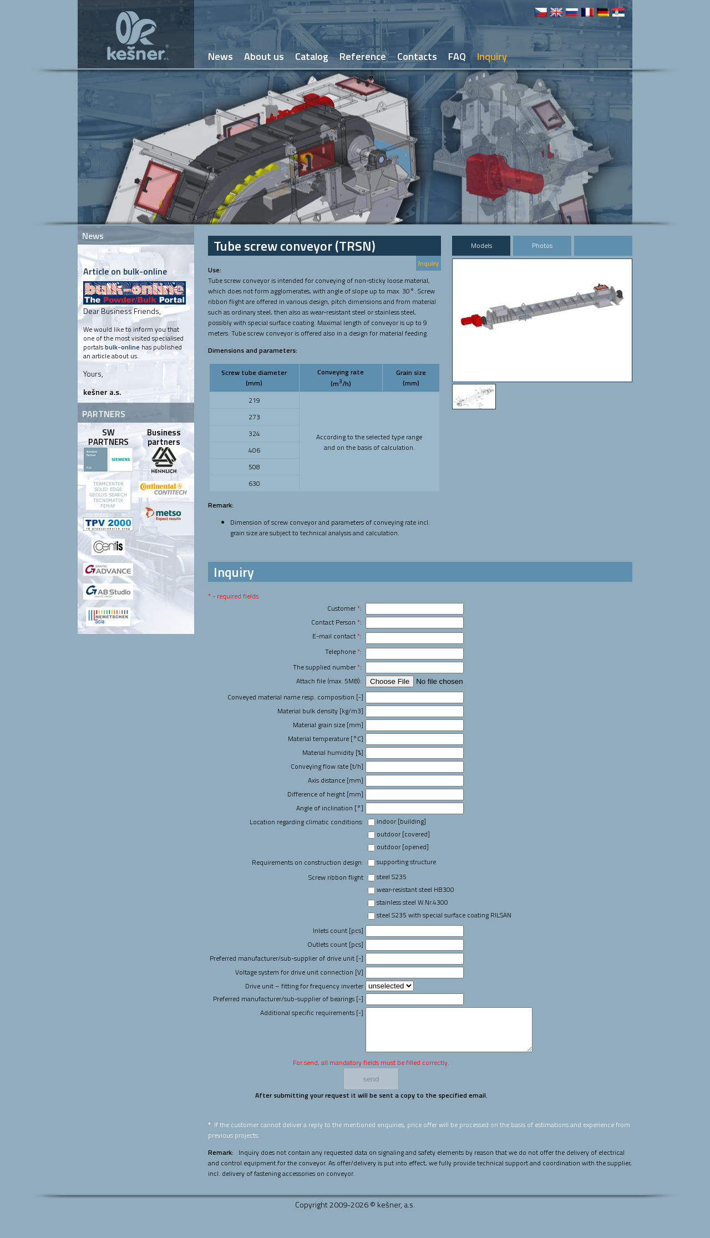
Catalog (311, 56)
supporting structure (406, 861)
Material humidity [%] (332, 752)
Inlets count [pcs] (338, 930)
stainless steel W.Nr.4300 (412, 902)
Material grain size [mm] (328, 724)
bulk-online (122, 347)
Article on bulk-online (125, 271)
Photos (542, 245)
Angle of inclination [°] (329, 808)
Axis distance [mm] (335, 780)
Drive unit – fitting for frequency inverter (304, 986)
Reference (362, 56)
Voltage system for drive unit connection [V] (299, 972)
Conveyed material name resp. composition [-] (295, 697)
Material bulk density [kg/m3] (320, 711)
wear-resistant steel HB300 (415, 889)
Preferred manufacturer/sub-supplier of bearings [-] (288, 998)
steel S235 (392, 876)
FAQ (457, 56)
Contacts (417, 56)
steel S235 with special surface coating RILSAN (444, 915)
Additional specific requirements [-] (311, 1012)
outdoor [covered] (403, 834)
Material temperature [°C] (325, 738)
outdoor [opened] (403, 846)
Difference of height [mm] (325, 794)
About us (264, 56)
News (220, 56)
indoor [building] (401, 821)
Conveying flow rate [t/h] (327, 766)
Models (481, 245)
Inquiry (428, 263)
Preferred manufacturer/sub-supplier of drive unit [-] (286, 958)
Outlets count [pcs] (335, 944)
